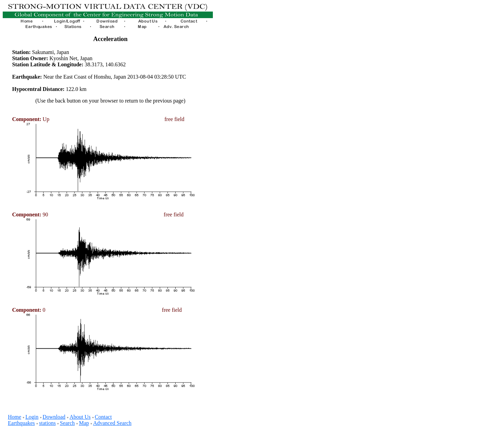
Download (54, 417)
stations (47, 423)
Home (14, 417)
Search (67, 423)
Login (31, 417)
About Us (80, 417)
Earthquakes (21, 423)
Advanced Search (112, 423)
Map (84, 423)
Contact (103, 417)
